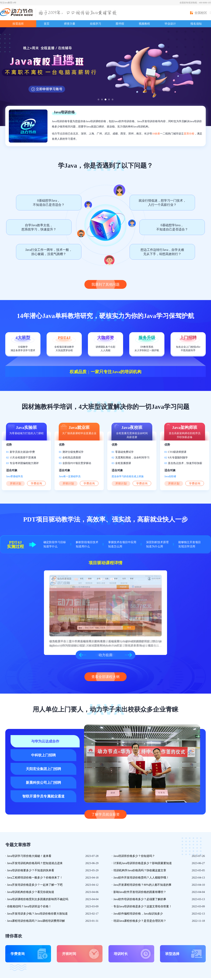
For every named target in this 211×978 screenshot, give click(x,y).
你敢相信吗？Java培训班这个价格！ (29, 906)
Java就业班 (79, 427)
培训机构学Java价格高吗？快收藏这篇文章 (139, 870)
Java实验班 (26, 427)
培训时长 (121, 954)
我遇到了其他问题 (105, 284)
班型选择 (172, 954)
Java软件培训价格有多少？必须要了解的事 (139, 899)
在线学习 (95, 23)
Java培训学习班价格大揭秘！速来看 (29, 855)
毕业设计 (170, 23)
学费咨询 (36, 483)
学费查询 (18, 954)
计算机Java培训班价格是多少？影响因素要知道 (142, 863)
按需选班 (18, 23)
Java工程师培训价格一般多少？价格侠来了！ (35, 877)
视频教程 (144, 23)
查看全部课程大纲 (105, 676)
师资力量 (69, 23)
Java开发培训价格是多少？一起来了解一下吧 (35, 884)
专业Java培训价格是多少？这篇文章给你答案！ (142, 906)
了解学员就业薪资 (105, 814)
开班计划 (15, 483)
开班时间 (69, 954)
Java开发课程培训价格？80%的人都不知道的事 (142, 884)
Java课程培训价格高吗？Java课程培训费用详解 (36, 920)
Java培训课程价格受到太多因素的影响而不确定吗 (37, 899)
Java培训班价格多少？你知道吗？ (134, 855)
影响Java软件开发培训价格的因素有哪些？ (139, 891)
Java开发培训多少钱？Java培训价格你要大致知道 (37, 913)
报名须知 (196, 23)
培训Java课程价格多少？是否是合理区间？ (139, 920)
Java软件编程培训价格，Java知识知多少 (138, 913)
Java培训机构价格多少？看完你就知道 (30, 891)
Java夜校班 (131, 427)
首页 (46, 23)
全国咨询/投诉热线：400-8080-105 (195, 2)
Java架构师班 (184, 427)
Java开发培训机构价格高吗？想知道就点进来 (35, 863)
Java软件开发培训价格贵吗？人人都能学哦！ (141, 877)
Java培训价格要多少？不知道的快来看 (30, 870)
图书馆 (120, 23)
